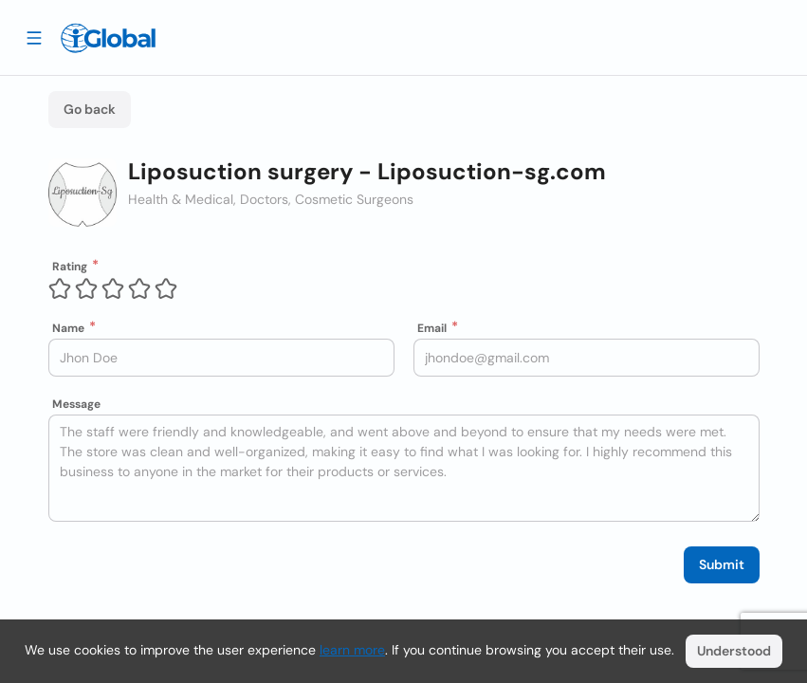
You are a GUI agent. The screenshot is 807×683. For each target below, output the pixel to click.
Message (76, 404)
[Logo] (108, 38)
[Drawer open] (34, 37)
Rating (69, 266)
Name (68, 328)
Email (432, 328)
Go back (90, 109)
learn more (352, 649)
